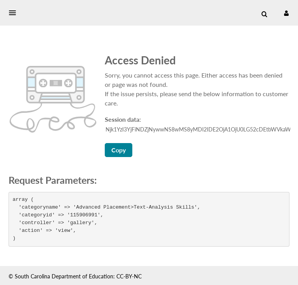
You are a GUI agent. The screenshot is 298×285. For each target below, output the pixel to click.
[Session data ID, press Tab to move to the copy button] (198, 129)
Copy (118, 150)
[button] (15, 12)
